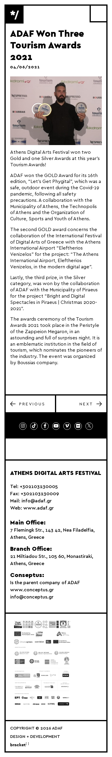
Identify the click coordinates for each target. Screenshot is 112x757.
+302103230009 (40, 493)
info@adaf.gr (37, 500)
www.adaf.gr (38, 508)
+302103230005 (39, 486)
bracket (19, 745)
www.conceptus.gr (32, 589)
